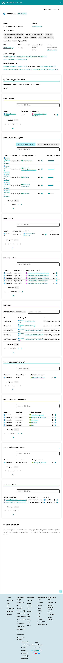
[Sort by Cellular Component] (44, 412)
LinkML (39, 608)
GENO (29, 620)
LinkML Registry (50, 618)
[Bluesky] (39, 653)
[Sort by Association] (30, 111)
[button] (50, 160)
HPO (28, 609)
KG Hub (50, 612)
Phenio (29, 611)
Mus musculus (37, 26)
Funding (9, 614)
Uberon (29, 603)
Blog (23, 650)
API (18, 605)
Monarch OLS (52, 603)
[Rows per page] (16, 120)
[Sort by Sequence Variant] (17, 497)
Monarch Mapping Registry (50, 607)
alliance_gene (52, 50)
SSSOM (40, 611)
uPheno (29, 606)
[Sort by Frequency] (54, 155)
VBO (28, 617)
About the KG (21, 629)
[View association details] (57, 115)
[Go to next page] (18, 205)
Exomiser (40, 603)
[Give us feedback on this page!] (60, 591)
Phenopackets (42, 624)
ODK (39, 616)
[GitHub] (40, 650)
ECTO (29, 625)
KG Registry (51, 615)
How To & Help (21, 616)
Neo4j (19, 608)
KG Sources (20, 632)
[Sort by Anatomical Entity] (39, 270)
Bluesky (24, 659)
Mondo (29, 600)
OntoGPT (40, 619)
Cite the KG (20, 626)
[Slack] (35, 650)
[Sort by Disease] (38, 111)
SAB (8, 606)
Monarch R (21, 611)
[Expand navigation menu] (61, 2)
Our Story (10, 600)
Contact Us (10, 609)
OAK (39, 614)
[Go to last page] (21, 205)
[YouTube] (36, 653)
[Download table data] (12, 128)
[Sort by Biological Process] (45, 460)
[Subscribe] (32, 650)
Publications (11, 611)
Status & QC (21, 614)
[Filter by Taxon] (48, 144)
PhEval (40, 605)
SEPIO (29, 622)
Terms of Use (21, 624)
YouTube (24, 656)
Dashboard (20, 635)
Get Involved (25, 645)
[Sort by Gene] (9, 111)
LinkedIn (24, 653)
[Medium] (37, 650)
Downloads (20, 603)
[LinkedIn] (33, 653)
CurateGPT (41, 622)
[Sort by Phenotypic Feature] (36, 155)
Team (8, 603)
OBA (28, 614)
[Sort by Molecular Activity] (43, 374)
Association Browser (21, 638)
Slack (23, 648)
